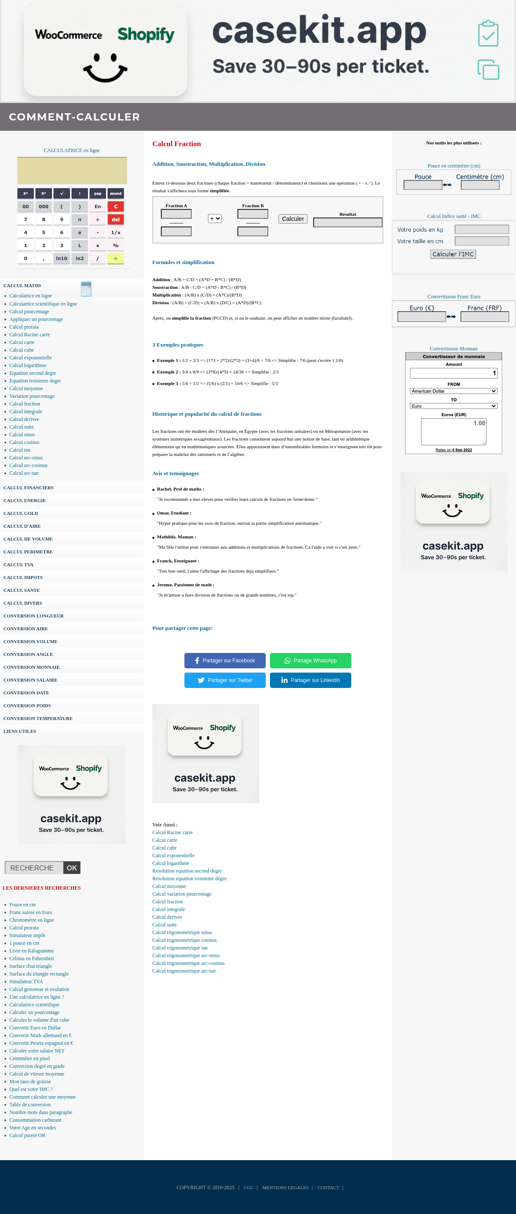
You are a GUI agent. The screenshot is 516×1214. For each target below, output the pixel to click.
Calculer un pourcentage (34, 1012)
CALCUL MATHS (22, 285)
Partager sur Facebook (225, 660)
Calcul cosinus (24, 442)
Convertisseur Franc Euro (453, 297)
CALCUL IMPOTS (23, 577)
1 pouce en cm (24, 943)
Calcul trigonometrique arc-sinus (186, 955)
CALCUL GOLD (20, 513)
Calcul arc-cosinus (28, 465)
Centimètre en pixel (29, 1058)
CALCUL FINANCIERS (28, 487)
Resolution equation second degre (187, 871)
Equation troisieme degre (35, 381)
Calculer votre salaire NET (37, 1051)
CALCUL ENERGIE (24, 500)
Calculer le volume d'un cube (39, 1020)
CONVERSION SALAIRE (30, 679)
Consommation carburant (35, 1120)
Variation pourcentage (32, 396)
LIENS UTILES (19, 731)
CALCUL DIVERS (22, 603)
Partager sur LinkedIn (311, 680)
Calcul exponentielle (30, 358)
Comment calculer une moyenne (42, 1097)
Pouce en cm (22, 905)
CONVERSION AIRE (25, 628)
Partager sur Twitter (225, 680)
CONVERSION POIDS (27, 705)
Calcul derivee (24, 419)
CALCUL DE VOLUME (28, 538)
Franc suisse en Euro (30, 912)
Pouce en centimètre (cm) (454, 166)
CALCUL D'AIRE (22, 526)
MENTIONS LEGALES (285, 1187)
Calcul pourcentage (29, 312)
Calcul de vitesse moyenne (36, 1074)
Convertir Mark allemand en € (40, 1035)
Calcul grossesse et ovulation (39, 989)
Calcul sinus (22, 435)
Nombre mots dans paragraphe (40, 1112)
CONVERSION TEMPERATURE (38, 718)
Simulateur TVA (26, 982)
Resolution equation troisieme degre (189, 879)
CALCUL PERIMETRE (28, 551)
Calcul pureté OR (27, 1135)
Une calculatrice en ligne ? (36, 997)
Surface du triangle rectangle (38, 974)
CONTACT (328, 1187)
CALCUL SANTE (21, 590)
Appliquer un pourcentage (36, 319)
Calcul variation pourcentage (182, 894)
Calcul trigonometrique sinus (182, 932)
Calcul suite (21, 427)
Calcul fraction (24, 404)
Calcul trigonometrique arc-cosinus (188, 963)
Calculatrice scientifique (34, 1005)
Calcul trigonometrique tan (180, 948)
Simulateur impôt (27, 935)
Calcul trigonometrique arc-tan (184, 971)
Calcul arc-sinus (26, 458)
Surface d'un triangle (30, 966)
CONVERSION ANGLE (28, 654)
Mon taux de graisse (30, 1082)
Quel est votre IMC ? (31, 1089)
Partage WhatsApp (311, 660)
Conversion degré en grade (37, 1066)
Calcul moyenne (26, 388)
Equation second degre (32, 373)
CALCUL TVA (18, 564)
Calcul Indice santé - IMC (454, 216)
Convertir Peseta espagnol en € (41, 1043)
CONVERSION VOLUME (30, 641)
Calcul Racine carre (29, 335)
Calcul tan (19, 450)
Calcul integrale (25, 411)
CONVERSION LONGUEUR (33, 615)
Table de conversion (29, 1105)
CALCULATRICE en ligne (72, 150)
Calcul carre (21, 342)
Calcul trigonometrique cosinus (184, 940)
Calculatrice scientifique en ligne (43, 304)
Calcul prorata (24, 327)
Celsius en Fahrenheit (31, 958)
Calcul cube (21, 350)
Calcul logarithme (27, 365)
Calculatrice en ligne (30, 296)
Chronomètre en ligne (31, 920)
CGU (248, 1187)
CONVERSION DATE (26, 692)
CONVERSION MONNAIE (31, 667)
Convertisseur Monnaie (454, 349)
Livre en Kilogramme (31, 951)
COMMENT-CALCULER (74, 117)
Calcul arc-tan (24, 473)
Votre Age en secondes (32, 1128)
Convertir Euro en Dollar (35, 1028)
